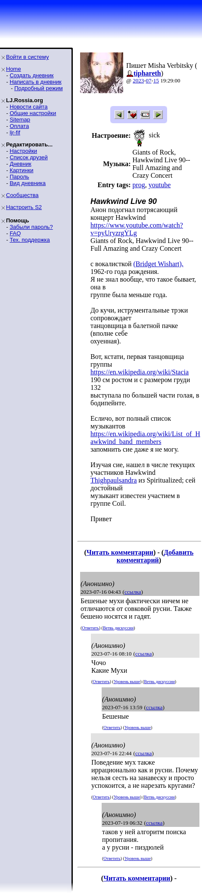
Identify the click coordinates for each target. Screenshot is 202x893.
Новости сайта (28, 106)
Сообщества (22, 195)
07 (149, 80)
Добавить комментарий (155, 556)
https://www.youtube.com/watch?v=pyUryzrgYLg (136, 229)
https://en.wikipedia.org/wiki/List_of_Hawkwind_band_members (145, 437)
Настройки (23, 151)
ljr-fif (14, 132)
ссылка (132, 592)
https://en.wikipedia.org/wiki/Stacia (139, 372)
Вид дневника (27, 183)
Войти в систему (27, 57)
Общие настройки (32, 113)
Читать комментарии (120, 552)
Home (13, 69)
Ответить (90, 628)
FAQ (15, 233)
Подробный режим (38, 88)
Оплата (19, 126)
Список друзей (28, 157)
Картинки (21, 170)
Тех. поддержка (29, 240)
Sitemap (19, 119)
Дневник (20, 164)
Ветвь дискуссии (118, 628)
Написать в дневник (35, 82)
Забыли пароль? (31, 227)
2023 (138, 80)
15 (156, 80)
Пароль (19, 176)
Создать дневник (31, 75)
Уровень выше (127, 681)
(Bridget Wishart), (158, 263)
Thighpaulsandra (113, 480)
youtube (160, 184)
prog (138, 184)
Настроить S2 (24, 207)
